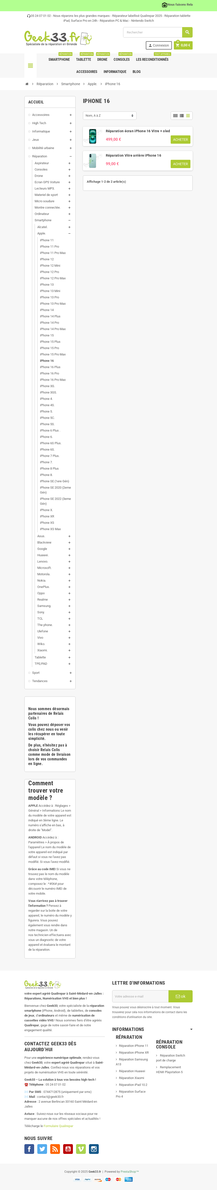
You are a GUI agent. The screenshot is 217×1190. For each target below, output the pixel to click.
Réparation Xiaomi (131, 1078)
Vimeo (81, 1149)
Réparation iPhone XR (134, 1052)
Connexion (158, 45)
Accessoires (86, 72)
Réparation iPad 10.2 (133, 1085)
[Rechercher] (157, 32)
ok (181, 996)
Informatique (115, 72)
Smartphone (60, 57)
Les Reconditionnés (153, 57)
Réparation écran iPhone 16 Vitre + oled (138, 131)
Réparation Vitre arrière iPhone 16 (133, 155)
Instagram (94, 1149)
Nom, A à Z (93, 115)
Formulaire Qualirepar (58, 1126)
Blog (137, 72)
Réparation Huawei (132, 1071)
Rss (55, 1149)
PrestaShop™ (130, 1171)
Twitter (42, 1149)
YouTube (68, 1149)
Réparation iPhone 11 (133, 1046)
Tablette (84, 57)
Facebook (29, 1149)
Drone (102, 57)
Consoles (123, 57)
